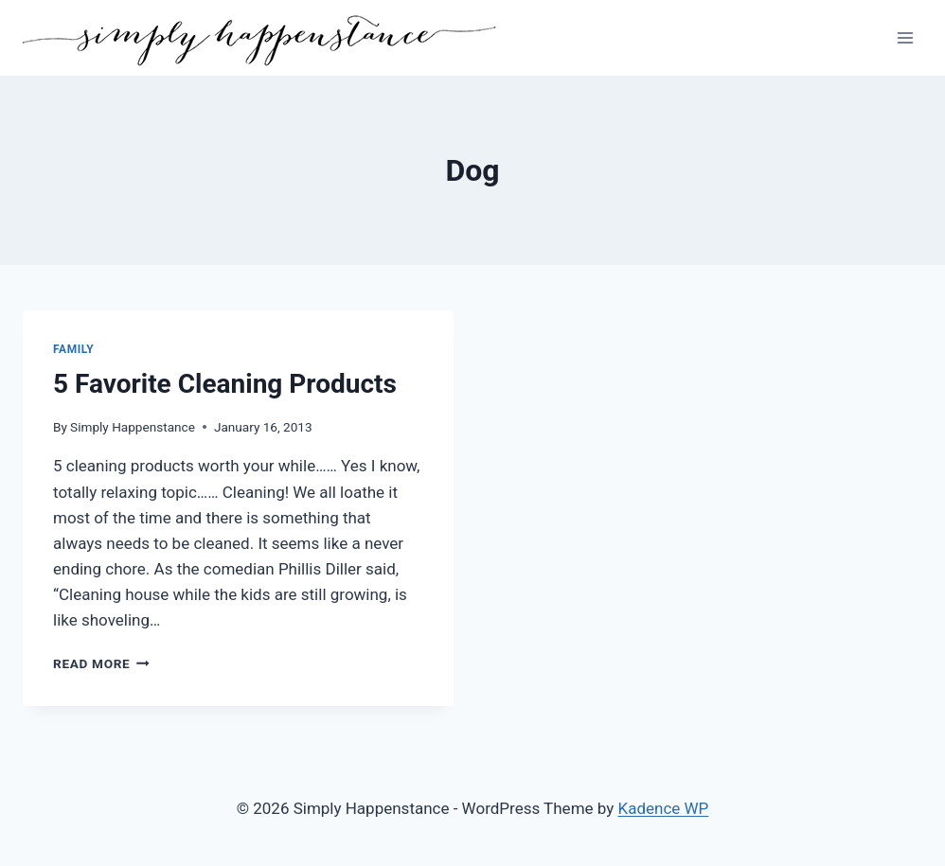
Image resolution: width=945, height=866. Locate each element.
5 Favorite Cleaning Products (225, 383)
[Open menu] (904, 37)
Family (73, 349)
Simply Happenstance (132, 426)
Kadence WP (663, 808)
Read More (101, 663)
